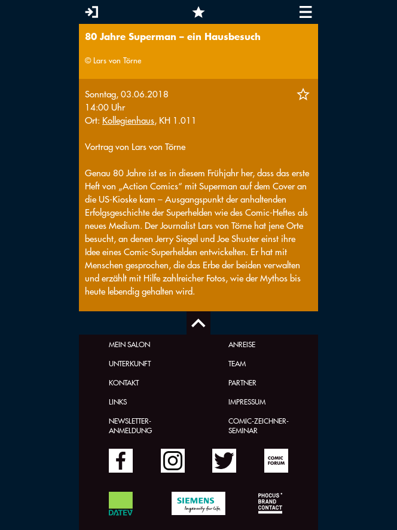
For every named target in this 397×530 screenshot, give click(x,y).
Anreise (241, 344)
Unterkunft (130, 363)
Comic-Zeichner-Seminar (258, 425)
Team (237, 363)
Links (118, 401)
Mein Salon (129, 344)
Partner (242, 382)
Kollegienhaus (128, 120)
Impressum (246, 401)
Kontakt (124, 382)
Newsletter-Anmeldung (130, 425)
